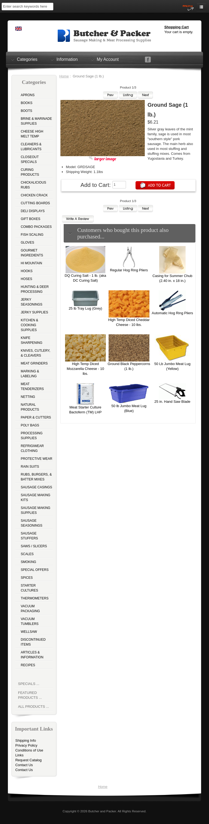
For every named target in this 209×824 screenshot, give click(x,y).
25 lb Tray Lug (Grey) (85, 308)
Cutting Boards (35, 203)
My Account (108, 59)
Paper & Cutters (36, 417)
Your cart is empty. (178, 32)
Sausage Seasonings (31, 523)
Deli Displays (33, 211)
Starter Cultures (29, 588)
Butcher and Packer (102, 811)
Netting (28, 397)
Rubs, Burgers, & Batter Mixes (36, 477)
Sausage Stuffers (29, 535)
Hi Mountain (31, 263)
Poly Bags (30, 425)
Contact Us (24, 765)
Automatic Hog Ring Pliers (172, 313)
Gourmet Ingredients (32, 253)
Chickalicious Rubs (33, 185)
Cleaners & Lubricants (31, 146)
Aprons (28, 95)
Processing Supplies (31, 435)
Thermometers (34, 598)
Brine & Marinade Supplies (36, 121)
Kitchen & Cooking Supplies (29, 325)
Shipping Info (25, 740)
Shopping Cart (176, 27)
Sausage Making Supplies (35, 510)
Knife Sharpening (31, 340)
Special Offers (34, 570)
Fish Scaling (32, 235)
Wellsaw (29, 632)
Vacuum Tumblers (29, 621)
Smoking (28, 562)
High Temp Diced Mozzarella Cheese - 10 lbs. (85, 369)
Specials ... (28, 684)
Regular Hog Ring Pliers (129, 270)
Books (26, 103)
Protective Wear (36, 459)
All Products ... (33, 707)
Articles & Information (32, 654)
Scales (27, 554)
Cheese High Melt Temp (32, 134)
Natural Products (30, 407)
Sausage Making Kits (35, 497)
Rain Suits (30, 466)
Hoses (26, 279)
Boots (26, 111)
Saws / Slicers (34, 546)
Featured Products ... (30, 695)
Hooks (26, 271)
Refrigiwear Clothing (32, 448)
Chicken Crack (34, 195)
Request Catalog (28, 760)
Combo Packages (36, 227)
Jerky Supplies (34, 312)
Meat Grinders (34, 363)
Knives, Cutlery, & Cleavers (35, 353)
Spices (27, 578)
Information (67, 59)
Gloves (27, 242)
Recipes (28, 665)
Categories (27, 59)
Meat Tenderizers (32, 386)
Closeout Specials (30, 159)
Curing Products (30, 172)
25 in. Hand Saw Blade (172, 402)
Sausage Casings (36, 487)
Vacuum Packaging (30, 608)
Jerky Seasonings (31, 302)
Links (19, 755)
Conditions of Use (29, 750)
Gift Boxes (30, 219)
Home (64, 76)
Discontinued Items (33, 642)
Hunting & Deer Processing (35, 289)
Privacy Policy (26, 745)
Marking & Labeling (30, 373)
